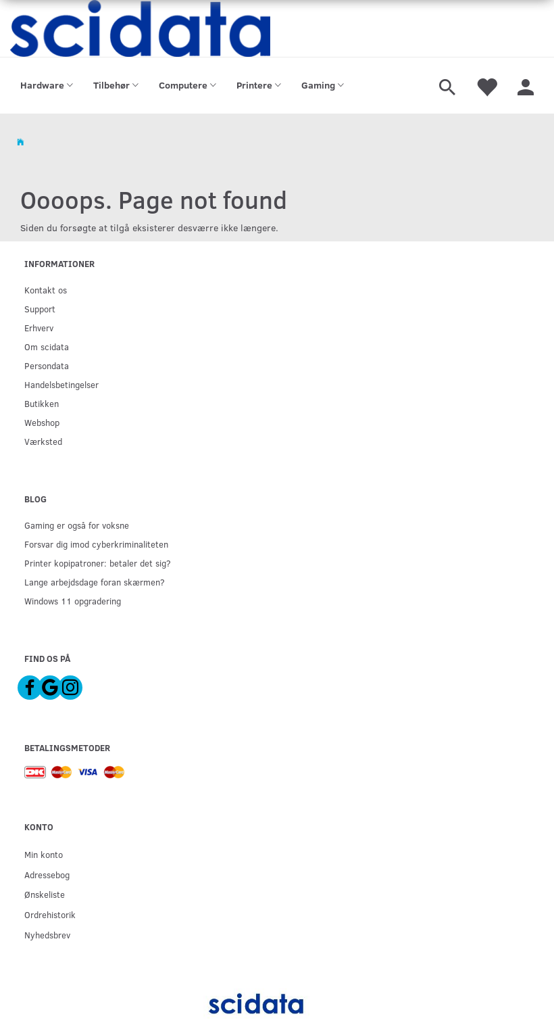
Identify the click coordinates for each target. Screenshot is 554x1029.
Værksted (43, 441)
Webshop (41, 422)
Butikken (41, 403)
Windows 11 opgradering (72, 600)
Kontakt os (45, 289)
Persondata (46, 365)
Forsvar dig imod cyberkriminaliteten (96, 544)
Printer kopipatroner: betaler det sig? (97, 563)
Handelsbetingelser (61, 384)
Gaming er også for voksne (76, 525)
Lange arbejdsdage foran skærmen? (94, 582)
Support (39, 308)
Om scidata (46, 346)
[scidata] (140, 28)
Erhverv (38, 327)
